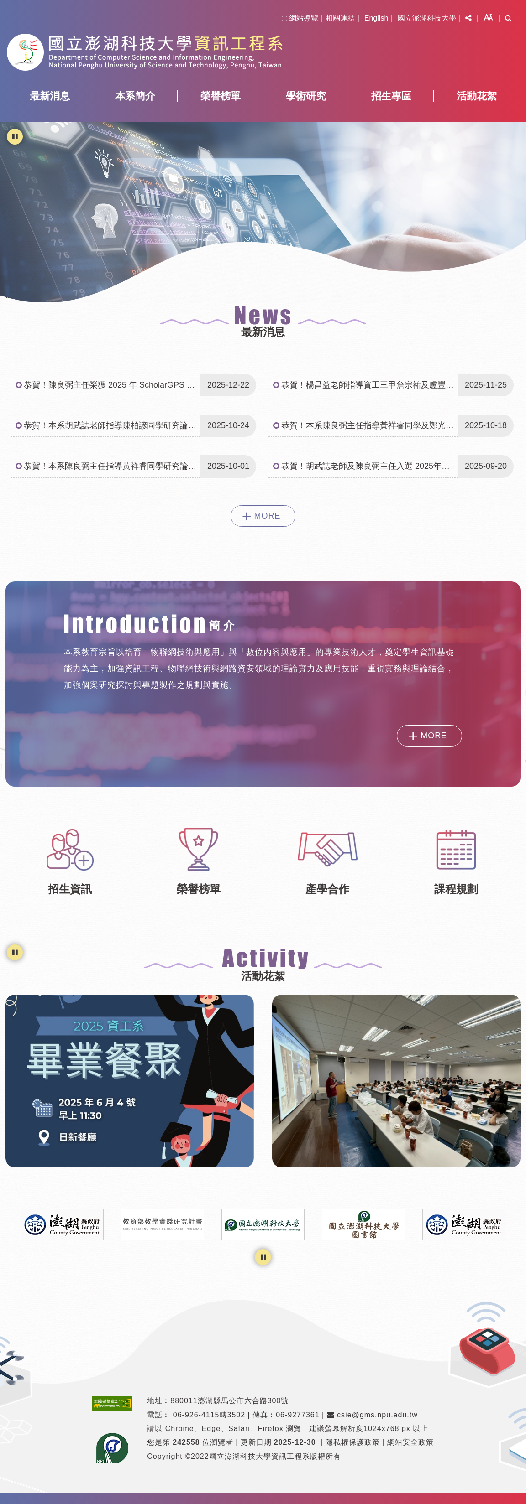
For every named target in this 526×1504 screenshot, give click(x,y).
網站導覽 (303, 18)
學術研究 (306, 96)
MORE (267, 515)
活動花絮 (477, 96)
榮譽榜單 (220, 96)
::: (284, 18)
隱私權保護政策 (353, 1442)
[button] (468, 18)
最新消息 (50, 96)
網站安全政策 (410, 1442)
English (376, 18)
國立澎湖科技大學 (427, 18)
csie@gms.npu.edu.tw (372, 1415)
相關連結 (340, 18)
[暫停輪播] (15, 137)
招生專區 (391, 96)
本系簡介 (135, 96)
